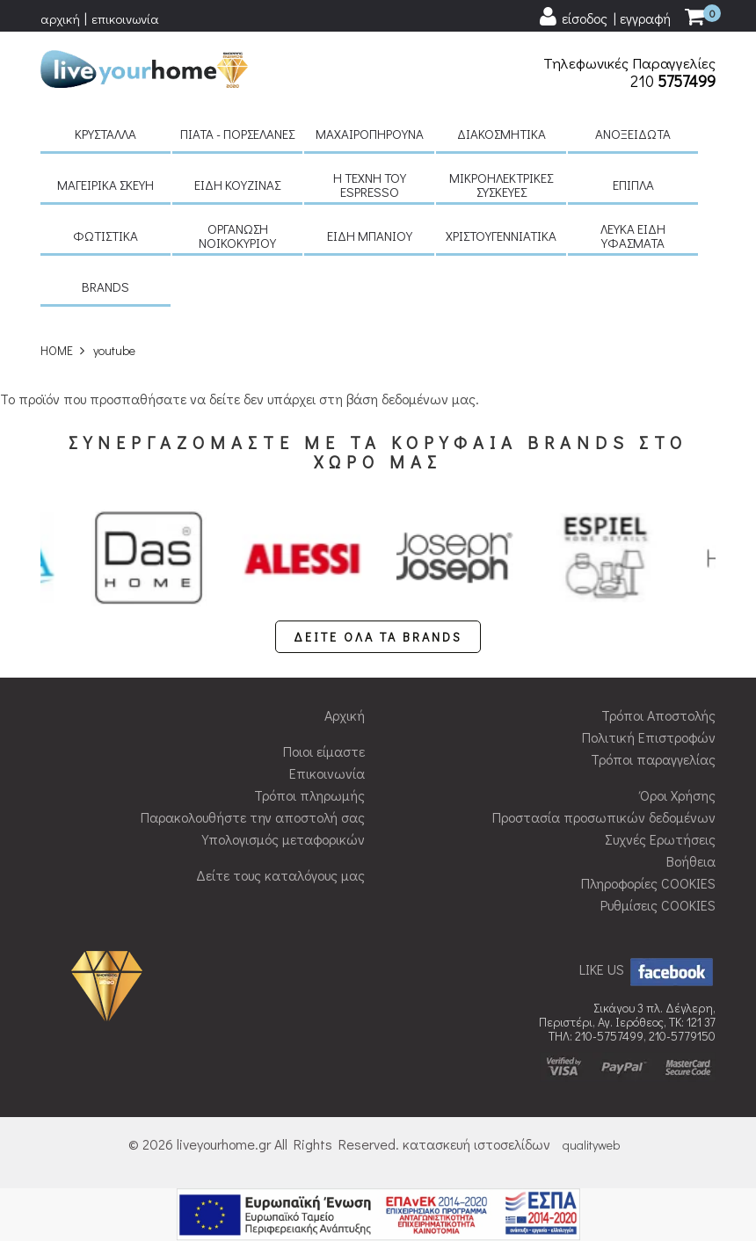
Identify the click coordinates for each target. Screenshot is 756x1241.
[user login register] (604, 17)
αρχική (60, 18)
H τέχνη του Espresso (369, 184)
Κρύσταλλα (105, 133)
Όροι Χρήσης (678, 795)
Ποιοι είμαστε (324, 751)
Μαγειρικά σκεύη (105, 184)
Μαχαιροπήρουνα (370, 133)
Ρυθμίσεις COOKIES (658, 905)
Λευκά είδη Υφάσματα (632, 235)
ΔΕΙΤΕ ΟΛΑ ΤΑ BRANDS (378, 636)
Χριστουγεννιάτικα (501, 235)
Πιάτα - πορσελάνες (237, 133)
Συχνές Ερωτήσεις (660, 839)
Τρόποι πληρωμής (309, 795)
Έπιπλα (633, 184)
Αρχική (344, 715)
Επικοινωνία (327, 773)
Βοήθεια (691, 861)
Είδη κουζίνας (237, 184)
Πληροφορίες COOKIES (648, 883)
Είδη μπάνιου (369, 235)
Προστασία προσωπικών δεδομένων (604, 817)
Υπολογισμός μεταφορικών (283, 839)
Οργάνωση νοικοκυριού (237, 235)
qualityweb (591, 1144)
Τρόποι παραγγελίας (653, 759)
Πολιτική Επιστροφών (649, 737)
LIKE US (647, 969)
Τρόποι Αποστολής (658, 715)
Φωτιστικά (105, 235)
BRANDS (105, 286)
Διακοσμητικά (501, 133)
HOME (56, 350)
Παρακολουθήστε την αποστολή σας (253, 817)
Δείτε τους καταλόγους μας (280, 875)
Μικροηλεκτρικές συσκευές (501, 184)
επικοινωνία (125, 18)
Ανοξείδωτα (633, 133)
